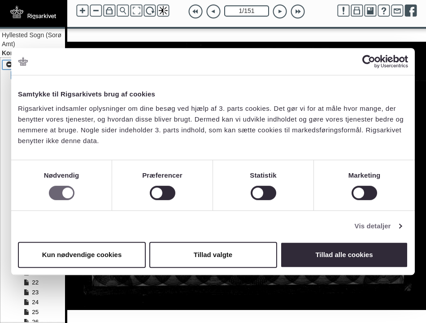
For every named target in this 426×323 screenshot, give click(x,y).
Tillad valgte (213, 254)
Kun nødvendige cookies (82, 254)
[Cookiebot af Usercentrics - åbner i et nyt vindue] (369, 61)
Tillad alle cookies (344, 254)
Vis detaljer (373, 226)
